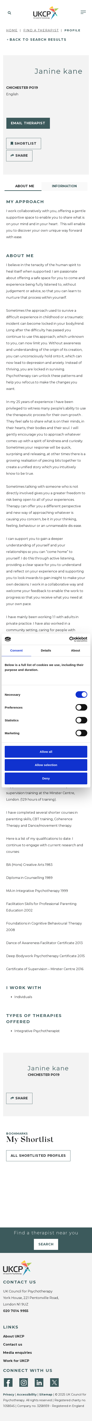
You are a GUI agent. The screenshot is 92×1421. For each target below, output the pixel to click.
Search (46, 1244)
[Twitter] (54, 1382)
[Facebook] (8, 1382)
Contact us (12, 1344)
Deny (46, 778)
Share (19, 155)
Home (12, 30)
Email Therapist (28, 123)
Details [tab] (46, 650)
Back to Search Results (38, 40)
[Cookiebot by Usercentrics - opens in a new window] (69, 639)
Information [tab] (64, 186)
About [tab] (75, 650)
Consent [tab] (16, 650)
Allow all (46, 751)
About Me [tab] (24, 186)
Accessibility (27, 1394)
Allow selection (46, 765)
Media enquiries (17, 1353)
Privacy (8, 1394)
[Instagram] (23, 1382)
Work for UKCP (16, 1361)
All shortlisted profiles (38, 1156)
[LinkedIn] (39, 1382)
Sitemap (45, 1394)
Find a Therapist (41, 30)
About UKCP (13, 1336)
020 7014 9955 (15, 1311)
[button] (8, 13)
